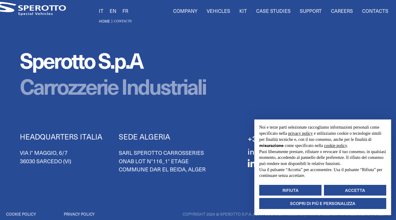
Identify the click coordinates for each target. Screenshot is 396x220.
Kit (243, 10)
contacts (123, 21)
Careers (342, 10)
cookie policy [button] (335, 145)
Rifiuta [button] (290, 190)
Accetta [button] (355, 190)
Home (104, 21)
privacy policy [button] (300, 133)
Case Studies (273, 10)
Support (311, 10)
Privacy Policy (79, 214)
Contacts (375, 10)
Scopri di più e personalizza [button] (322, 203)
